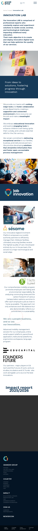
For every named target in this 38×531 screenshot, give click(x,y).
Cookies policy (14, 528)
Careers (6, 510)
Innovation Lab (8, 497)
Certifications (8, 471)
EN (21, 3)
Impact (10, 10)
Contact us (31, 528)
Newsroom (8, 516)
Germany (6, 485)
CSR (4, 499)
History (5, 474)
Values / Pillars (8, 469)
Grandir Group (10, 465)
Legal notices (6, 528)
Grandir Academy (9, 501)
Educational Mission (10, 496)
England (6, 486)
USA (4, 488)
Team (5, 472)
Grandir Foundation (10, 502)
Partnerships (8, 511)
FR (24, 3)
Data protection (23, 528)
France (5, 483)
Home (5, 10)
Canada (5, 482)
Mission (5, 468)
